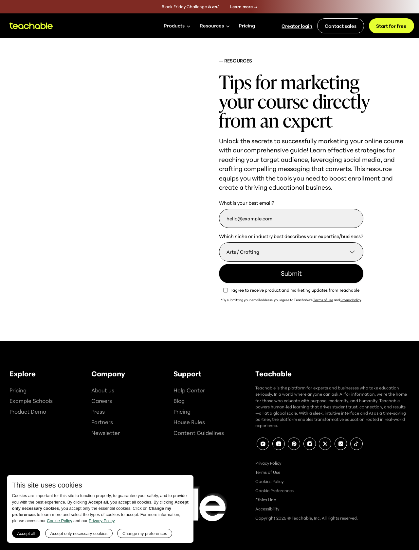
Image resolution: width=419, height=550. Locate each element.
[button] (177, 25)
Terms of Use (267, 472)
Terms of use (323, 300)
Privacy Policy (350, 300)
